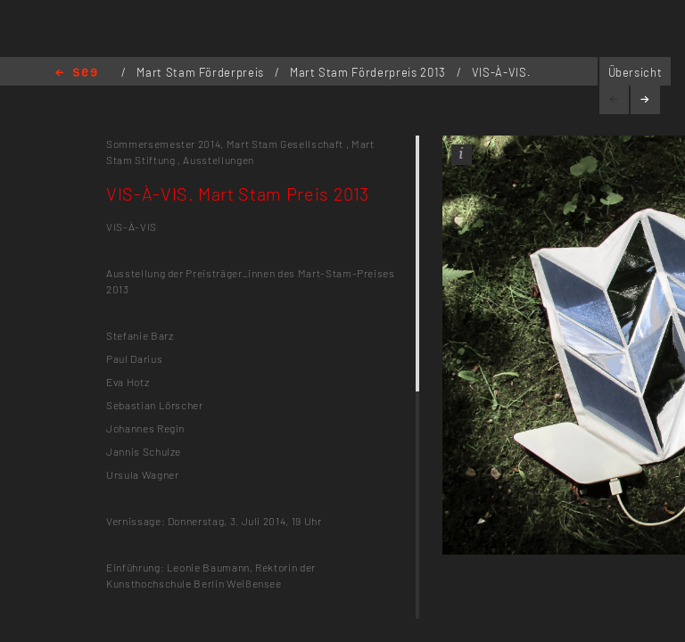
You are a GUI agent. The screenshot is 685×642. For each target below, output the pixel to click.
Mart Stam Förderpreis (201, 72)
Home (76, 74)
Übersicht (635, 72)
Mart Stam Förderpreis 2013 (370, 72)
